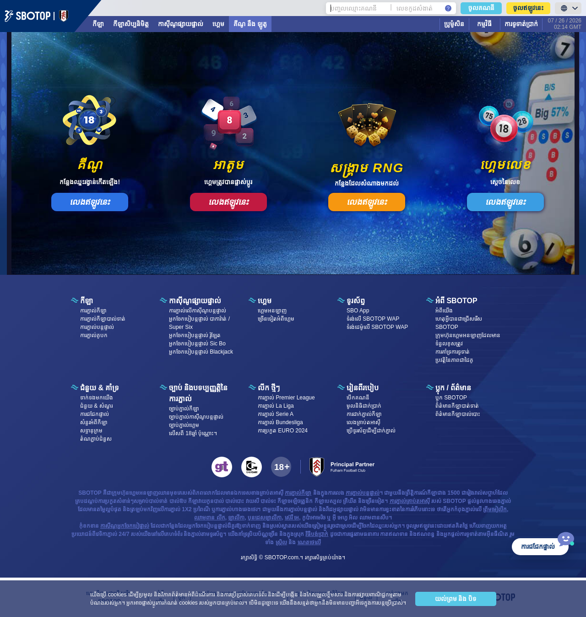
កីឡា (98, 23)
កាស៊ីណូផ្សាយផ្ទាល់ (180, 23)
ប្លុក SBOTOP (451, 397)
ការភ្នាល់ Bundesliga (280, 422)
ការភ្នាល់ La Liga (276, 406)
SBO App (358, 310)
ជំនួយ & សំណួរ (96, 406)
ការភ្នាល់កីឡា (93, 310)
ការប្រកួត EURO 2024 (283, 430)
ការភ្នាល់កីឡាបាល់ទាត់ (102, 319)
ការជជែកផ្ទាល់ (94, 414)
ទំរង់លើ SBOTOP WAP (373, 319)
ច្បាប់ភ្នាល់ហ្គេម (184, 425)
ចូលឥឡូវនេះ (528, 7)
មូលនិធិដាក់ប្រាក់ (364, 406)
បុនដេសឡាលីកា (265, 517)
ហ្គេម (218, 23)
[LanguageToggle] (568, 8)
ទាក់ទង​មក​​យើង (96, 397)
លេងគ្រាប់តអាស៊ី (363, 422)
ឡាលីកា (236, 517)
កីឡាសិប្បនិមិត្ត (131, 23)
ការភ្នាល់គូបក (94, 335)
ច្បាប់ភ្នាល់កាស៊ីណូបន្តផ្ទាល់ (196, 417)
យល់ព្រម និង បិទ (456, 598)
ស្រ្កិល (281, 542)
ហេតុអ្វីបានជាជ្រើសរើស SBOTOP (458, 323)
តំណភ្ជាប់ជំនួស (96, 439)
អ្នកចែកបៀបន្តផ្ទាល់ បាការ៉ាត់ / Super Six (199, 323)
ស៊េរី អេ (292, 517)
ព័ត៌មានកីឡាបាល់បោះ (457, 414)
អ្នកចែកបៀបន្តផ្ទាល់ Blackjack (201, 352)
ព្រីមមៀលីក (495, 509)
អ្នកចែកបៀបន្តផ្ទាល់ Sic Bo (197, 343)
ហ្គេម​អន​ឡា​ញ (272, 310)
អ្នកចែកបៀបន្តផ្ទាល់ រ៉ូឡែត (195, 335)
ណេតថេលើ (309, 542)
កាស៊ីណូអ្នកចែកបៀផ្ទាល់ (124, 526)
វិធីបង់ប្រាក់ (316, 534)
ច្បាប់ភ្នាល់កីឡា (184, 408)
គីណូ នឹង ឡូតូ (250, 23)
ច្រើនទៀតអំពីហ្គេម (276, 319)
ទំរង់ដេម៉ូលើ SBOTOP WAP (377, 327)
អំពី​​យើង (444, 310)
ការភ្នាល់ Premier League (286, 397)
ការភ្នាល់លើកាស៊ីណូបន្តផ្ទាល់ (197, 310)
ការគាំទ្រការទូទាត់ (452, 352)
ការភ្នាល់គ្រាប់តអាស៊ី (410, 501)
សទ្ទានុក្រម (91, 430)
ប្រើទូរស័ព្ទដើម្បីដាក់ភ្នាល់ (371, 430)
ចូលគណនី (481, 7)
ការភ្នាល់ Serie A (275, 414)
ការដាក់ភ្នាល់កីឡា (364, 414)
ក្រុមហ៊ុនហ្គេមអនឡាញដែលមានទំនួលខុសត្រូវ (467, 339)
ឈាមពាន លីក (209, 517)
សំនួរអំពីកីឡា (94, 422)
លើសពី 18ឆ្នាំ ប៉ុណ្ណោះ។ (193, 433)
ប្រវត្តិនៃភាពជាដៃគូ (454, 360)
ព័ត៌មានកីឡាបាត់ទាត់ (457, 406)
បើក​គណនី (358, 397)
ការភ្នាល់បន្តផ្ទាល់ (97, 327)
